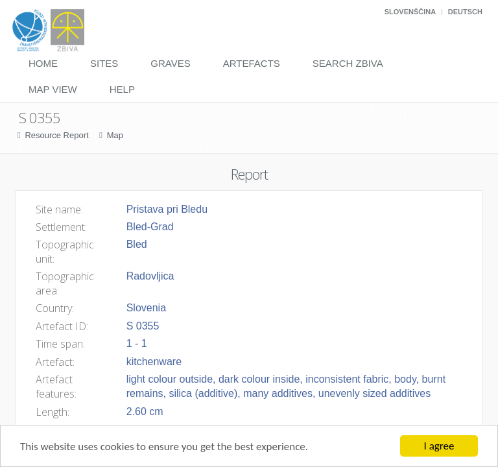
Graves (170, 63)
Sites (104, 63)
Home (43, 63)
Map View (53, 89)
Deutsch (465, 12)
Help (122, 89)
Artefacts (251, 63)
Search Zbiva (348, 63)
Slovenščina (410, 12)
